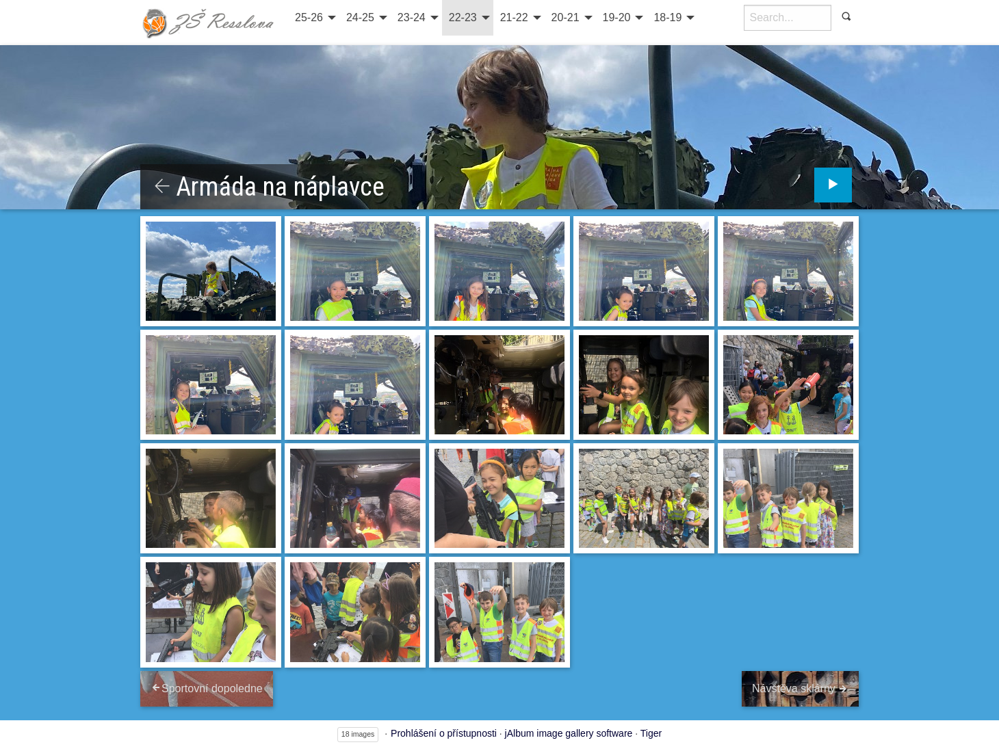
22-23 (463, 17)
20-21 (566, 17)
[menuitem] (313, 18)
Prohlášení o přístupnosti (444, 733)
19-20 (617, 17)
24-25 (360, 17)
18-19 (667, 17)
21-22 (514, 17)
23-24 (412, 17)
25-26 (309, 17)
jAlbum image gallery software (569, 733)
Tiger (651, 733)
